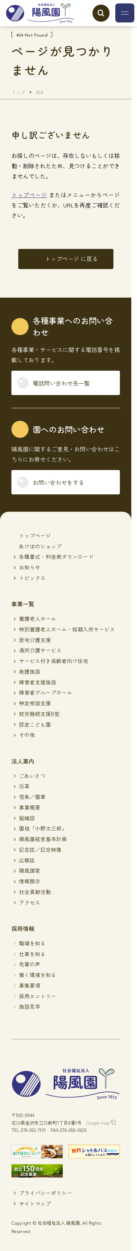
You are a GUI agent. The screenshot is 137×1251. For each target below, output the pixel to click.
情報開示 (29, 881)
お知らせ (29, 567)
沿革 (24, 786)
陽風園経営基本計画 (43, 839)
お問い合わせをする (58, 482)
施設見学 (29, 1006)
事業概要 (29, 807)
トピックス (32, 578)
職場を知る (32, 943)
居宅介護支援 (35, 640)
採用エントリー (37, 996)
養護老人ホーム (37, 618)
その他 (27, 734)
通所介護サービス (40, 650)
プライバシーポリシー (45, 1193)
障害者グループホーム (45, 692)
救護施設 (29, 671)
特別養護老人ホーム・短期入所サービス (67, 629)
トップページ (29, 195)
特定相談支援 (35, 703)
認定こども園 (35, 724)
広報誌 (27, 860)
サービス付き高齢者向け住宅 (53, 661)
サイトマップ (35, 1203)
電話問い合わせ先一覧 (61, 383)
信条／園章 (32, 796)
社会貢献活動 (35, 892)
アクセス (29, 902)
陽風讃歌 (29, 870)
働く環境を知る (37, 974)
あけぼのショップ (40, 546)
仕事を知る (32, 954)
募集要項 (29, 985)
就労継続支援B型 (39, 713)
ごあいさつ (32, 775)
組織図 (27, 818)
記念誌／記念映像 (40, 849)
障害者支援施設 (37, 682)
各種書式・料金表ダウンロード (56, 556)
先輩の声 (29, 964)
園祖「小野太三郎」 (43, 828)
